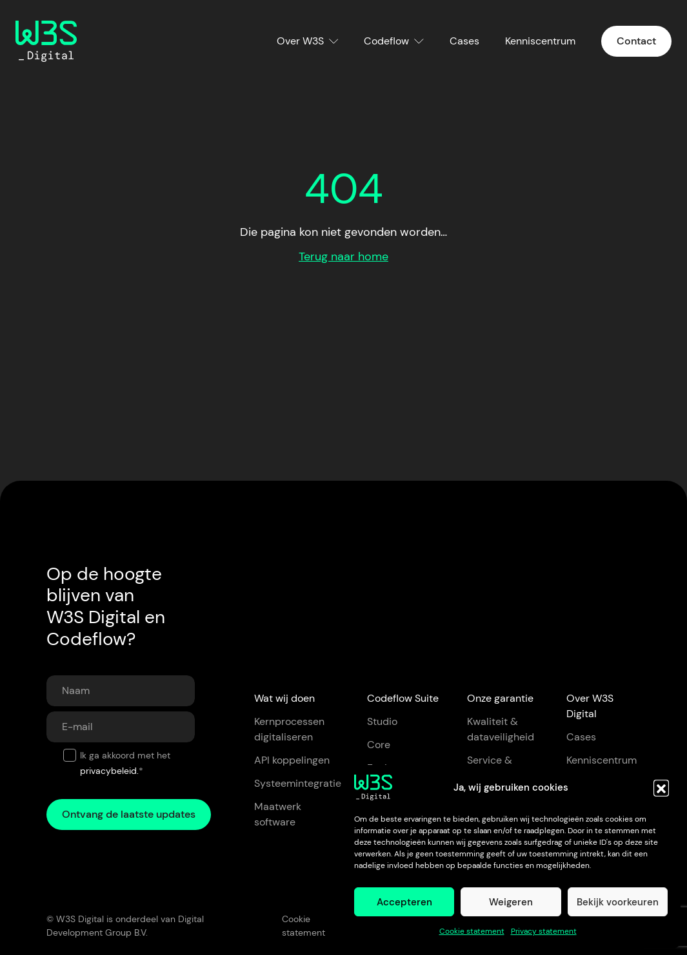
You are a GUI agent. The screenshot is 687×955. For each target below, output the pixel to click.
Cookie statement (471, 931)
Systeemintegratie (297, 783)
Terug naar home (343, 256)
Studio (382, 721)
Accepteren (404, 902)
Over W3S (300, 41)
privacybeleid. (109, 771)
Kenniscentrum (540, 41)
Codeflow (386, 41)
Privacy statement (544, 931)
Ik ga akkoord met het (125, 763)
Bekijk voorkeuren (618, 902)
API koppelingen (292, 760)
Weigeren (511, 902)
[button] (661, 787)
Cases (464, 41)
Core (378, 744)
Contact (636, 41)
